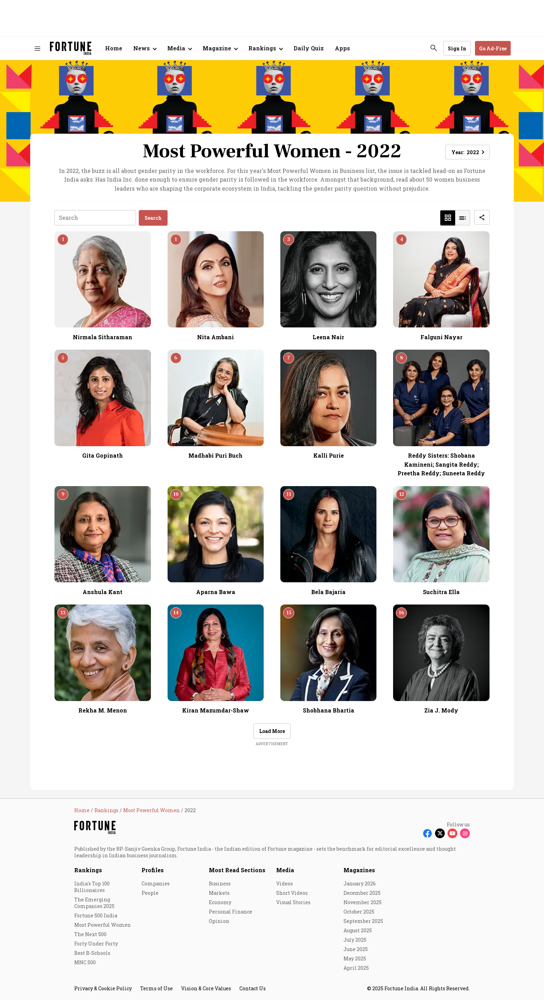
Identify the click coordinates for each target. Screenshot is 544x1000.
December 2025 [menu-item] (362, 893)
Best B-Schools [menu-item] (92, 953)
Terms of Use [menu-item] (156, 988)
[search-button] (434, 48)
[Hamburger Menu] (37, 48)
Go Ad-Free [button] (493, 48)
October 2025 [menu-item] (358, 911)
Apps (342, 48)
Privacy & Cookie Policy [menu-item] (103, 988)
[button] (448, 217)
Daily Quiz (309, 48)
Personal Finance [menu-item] (230, 911)
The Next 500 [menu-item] (90, 934)
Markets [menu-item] (219, 893)
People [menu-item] (150, 893)
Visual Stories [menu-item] (293, 902)
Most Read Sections (237, 870)
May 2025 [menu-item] (354, 958)
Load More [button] (272, 731)
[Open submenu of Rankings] (265, 48)
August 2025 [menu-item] (357, 930)
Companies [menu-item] (156, 883)
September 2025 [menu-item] (363, 921)
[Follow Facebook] (427, 833)
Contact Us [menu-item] (252, 988)
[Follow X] (440, 833)
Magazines (359, 870)
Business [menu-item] (220, 883)
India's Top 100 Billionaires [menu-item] (92, 886)
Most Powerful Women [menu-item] (102, 925)
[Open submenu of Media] (179, 48)
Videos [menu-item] (284, 883)
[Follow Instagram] (465, 833)
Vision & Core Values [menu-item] (206, 988)
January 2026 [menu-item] (359, 883)
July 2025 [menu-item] (354, 939)
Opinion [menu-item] (219, 921)
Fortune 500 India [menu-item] (95, 915)
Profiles (153, 870)
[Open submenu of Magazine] (220, 48)
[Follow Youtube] (452, 833)
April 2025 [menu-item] (356, 968)
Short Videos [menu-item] (292, 893)
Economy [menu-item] (220, 902)
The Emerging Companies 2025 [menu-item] (94, 902)
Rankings (88, 870)
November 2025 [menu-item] (362, 902)
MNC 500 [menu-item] (85, 962)
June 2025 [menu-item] (355, 949)
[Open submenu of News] (144, 48)
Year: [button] (465, 152)
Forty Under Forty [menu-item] (96, 943)
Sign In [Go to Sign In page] (457, 48)
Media (285, 870)
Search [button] (153, 218)
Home (113, 48)
